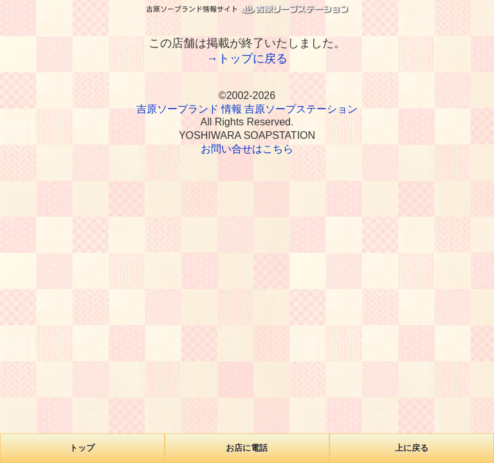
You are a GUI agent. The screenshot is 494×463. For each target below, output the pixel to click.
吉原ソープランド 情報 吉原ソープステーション (247, 109)
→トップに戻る (247, 58)
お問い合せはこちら (247, 148)
